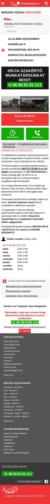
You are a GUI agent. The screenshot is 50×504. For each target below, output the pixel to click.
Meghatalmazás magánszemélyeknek (23, 286)
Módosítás (12, 31)
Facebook (46, 481)
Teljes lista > (9, 375)
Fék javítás (8, 357)
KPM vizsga (9, 449)
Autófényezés (9, 354)
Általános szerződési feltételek (16, 453)
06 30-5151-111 (27, 322)
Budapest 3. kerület (12, 416)
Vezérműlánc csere (12, 345)
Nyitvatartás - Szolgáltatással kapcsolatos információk (25, 145)
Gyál (6, 390)
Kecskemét (8, 410)
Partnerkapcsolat (11, 437)
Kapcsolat (8, 440)
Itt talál (24, 331)
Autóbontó (8, 446)
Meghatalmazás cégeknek (18, 291)
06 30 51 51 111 (46, 3)
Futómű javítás (10, 367)
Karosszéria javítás (12, 351)
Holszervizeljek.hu (25, 3)
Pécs (6, 394)
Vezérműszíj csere (11, 341)
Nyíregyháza (9, 407)
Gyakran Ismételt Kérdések (15, 433)
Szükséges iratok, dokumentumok (22, 296)
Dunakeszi (8, 387)
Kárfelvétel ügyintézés (13, 364)
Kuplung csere (10, 348)
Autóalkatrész (9, 443)
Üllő (5, 397)
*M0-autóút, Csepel (12, 413)
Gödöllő (7, 403)
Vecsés (7, 400)
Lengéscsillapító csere (13, 370)
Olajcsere (8, 361)
